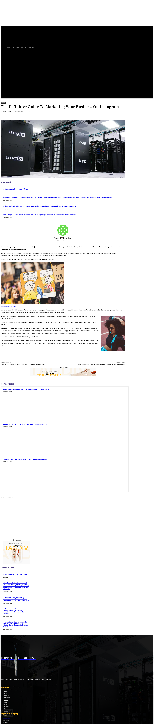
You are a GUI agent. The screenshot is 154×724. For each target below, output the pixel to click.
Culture (3, 102)
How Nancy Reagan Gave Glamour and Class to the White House (26, 389)
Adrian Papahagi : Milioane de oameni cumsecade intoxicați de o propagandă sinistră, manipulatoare (39, 206)
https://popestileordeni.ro (62, 240)
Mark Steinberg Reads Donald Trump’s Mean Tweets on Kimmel (101, 365)
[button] (97, 63)
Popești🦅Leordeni (7, 111)
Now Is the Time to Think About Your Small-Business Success (25, 424)
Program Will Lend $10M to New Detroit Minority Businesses (25, 459)
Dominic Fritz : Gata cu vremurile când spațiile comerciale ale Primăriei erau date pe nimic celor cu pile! (15, 624)
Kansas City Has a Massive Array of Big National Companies (23, 365)
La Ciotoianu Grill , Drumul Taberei (15, 189)
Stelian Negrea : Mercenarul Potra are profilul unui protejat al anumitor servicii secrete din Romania (39, 215)
